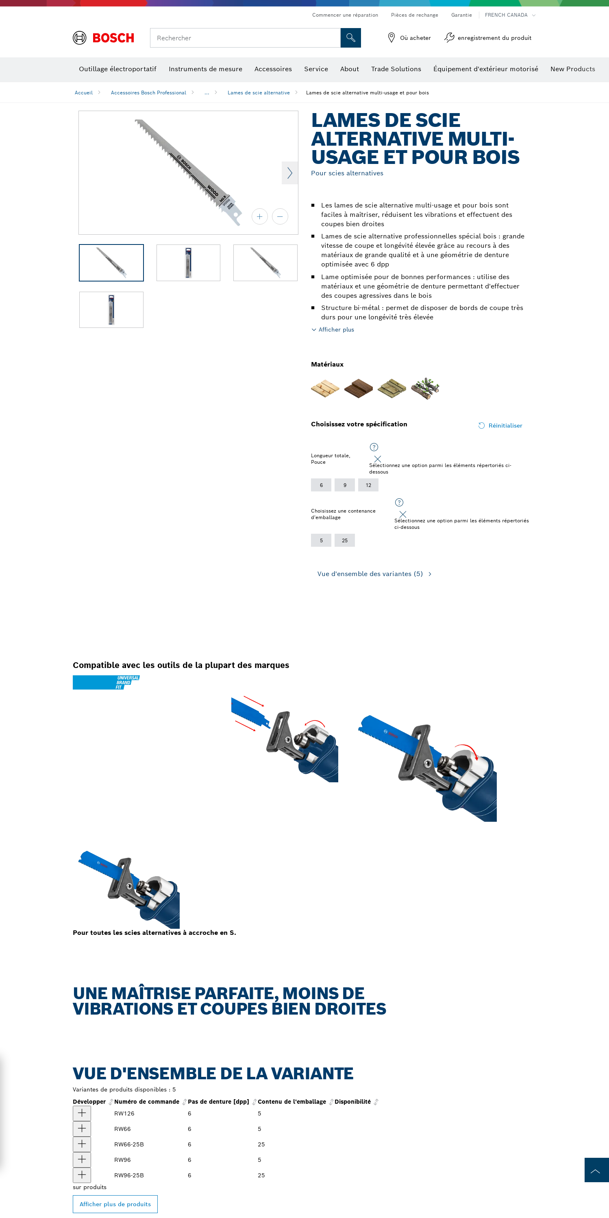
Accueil (84, 92)
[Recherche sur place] (351, 38)
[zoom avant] (260, 216)
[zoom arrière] (280, 216)
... (206, 92)
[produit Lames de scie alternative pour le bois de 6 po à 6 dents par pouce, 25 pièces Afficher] (82, 1144)
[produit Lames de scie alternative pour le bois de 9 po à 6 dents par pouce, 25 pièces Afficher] (82, 1175)
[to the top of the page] (597, 1170)
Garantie (461, 15)
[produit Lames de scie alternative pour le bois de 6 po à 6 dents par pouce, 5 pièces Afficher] (82, 1129)
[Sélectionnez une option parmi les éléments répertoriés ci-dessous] (374, 447)
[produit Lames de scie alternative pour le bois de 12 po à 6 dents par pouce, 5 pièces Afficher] (82, 1113)
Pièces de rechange (414, 15)
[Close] (378, 459)
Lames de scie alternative (259, 92)
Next (290, 173)
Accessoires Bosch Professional (148, 92)
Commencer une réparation (345, 15)
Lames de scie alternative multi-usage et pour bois (367, 92)
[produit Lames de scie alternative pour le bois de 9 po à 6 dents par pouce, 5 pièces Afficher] (82, 1160)
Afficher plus (336, 329)
